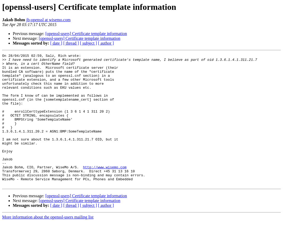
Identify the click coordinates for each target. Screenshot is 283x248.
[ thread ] (71, 43)
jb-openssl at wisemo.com (48, 20)
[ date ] (56, 43)
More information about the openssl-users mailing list (48, 243)
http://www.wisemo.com (104, 190)
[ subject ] (88, 43)
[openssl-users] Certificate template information (86, 33)
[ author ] (106, 43)
